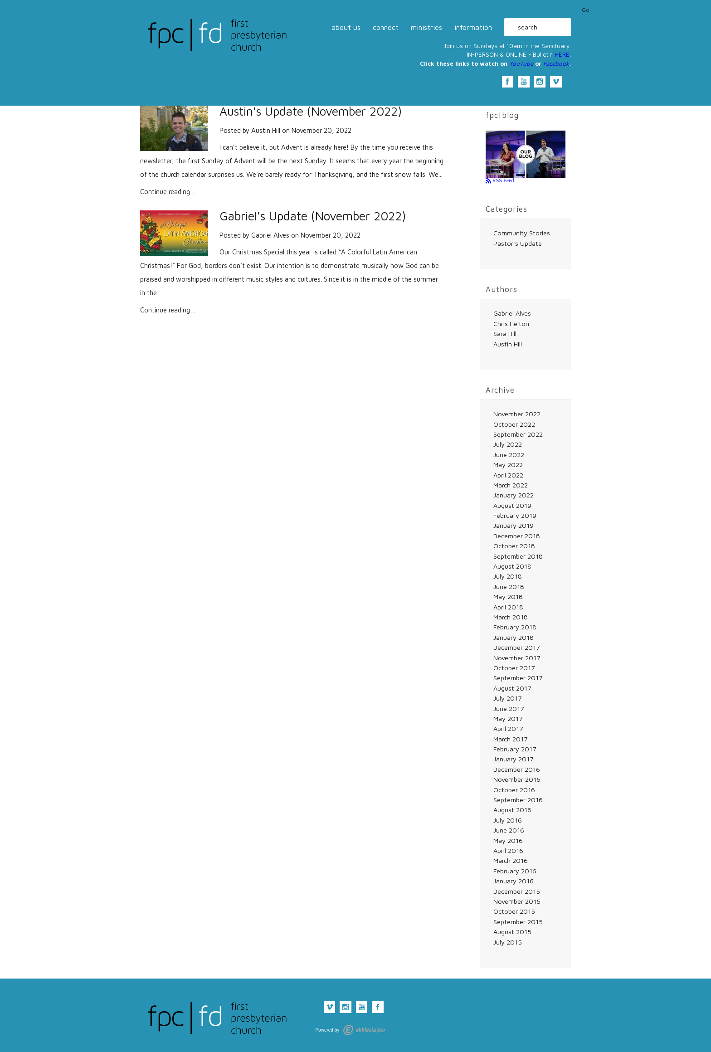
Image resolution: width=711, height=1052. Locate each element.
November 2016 (517, 779)
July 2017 (507, 698)
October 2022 (514, 424)
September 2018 (518, 556)
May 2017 (507, 718)
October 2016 (514, 790)
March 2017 (510, 739)
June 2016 (508, 830)
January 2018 (513, 637)
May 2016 (508, 840)
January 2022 (513, 495)
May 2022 (508, 464)
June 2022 (508, 454)
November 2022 (517, 414)
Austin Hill (265, 130)
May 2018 (508, 596)
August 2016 (512, 809)
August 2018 (512, 566)
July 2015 (507, 942)
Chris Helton (511, 323)
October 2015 (514, 911)
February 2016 (514, 871)
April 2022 (508, 475)
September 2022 (518, 434)
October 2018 (514, 546)
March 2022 (510, 485)
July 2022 (507, 444)
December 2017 (516, 647)
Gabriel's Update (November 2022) (312, 216)
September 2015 (518, 921)
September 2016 (518, 800)
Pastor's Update (517, 243)
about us (345, 27)
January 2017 (513, 759)
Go (585, 10)
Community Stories (521, 233)
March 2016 (510, 860)
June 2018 (508, 586)
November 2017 (516, 658)
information (473, 27)
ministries (426, 27)
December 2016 (516, 769)
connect (386, 27)
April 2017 (508, 728)
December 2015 (516, 891)
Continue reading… (168, 191)
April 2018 (508, 607)
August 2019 (512, 505)
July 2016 (507, 820)
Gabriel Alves (270, 235)
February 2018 (514, 627)
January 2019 (513, 525)
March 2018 (510, 617)
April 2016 (508, 850)
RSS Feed (502, 180)
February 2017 (514, 749)
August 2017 (512, 688)
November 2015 (517, 901)
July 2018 (507, 576)
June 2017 (508, 708)
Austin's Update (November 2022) (310, 111)
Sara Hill (504, 333)
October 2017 (514, 668)
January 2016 (513, 881)
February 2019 (514, 515)
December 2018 (516, 536)
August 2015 (512, 931)
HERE (562, 54)
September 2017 (517, 678)
